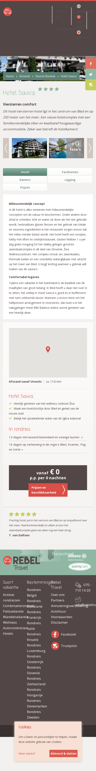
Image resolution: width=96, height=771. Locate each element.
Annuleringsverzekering (60, 605)
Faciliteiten (70, 172)
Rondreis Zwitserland (36, 681)
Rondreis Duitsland (34, 604)
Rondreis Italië (34, 626)
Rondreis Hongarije (35, 692)
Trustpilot (56, 645)
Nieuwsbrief (81, 11)
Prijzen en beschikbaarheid (48, 490)
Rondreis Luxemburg (36, 648)
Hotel (25, 172)
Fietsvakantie (12, 611)
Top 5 (35, 42)
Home (10, 76)
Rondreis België (34, 592)
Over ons (58, 594)
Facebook (56, 633)
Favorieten (81, 37)
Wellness (10, 622)
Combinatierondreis (12, 605)
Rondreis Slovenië (34, 670)
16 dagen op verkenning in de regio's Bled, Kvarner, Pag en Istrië (47, 446)
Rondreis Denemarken (36, 703)
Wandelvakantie (12, 617)
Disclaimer (59, 622)
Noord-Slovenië (45, 76)
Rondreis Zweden (34, 714)
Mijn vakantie (81, 24)
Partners (57, 600)
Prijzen (25, 187)
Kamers (25, 180)
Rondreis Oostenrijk (35, 659)
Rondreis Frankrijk (34, 615)
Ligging (70, 180)
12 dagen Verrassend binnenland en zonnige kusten (44, 437)
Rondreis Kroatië (34, 637)
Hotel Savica (69, 76)
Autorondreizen (12, 628)
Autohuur (58, 611)
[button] (48, 349)
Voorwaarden (60, 617)
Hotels (8, 633)
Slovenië (24, 76)
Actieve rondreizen (11, 597)
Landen (33, 14)
